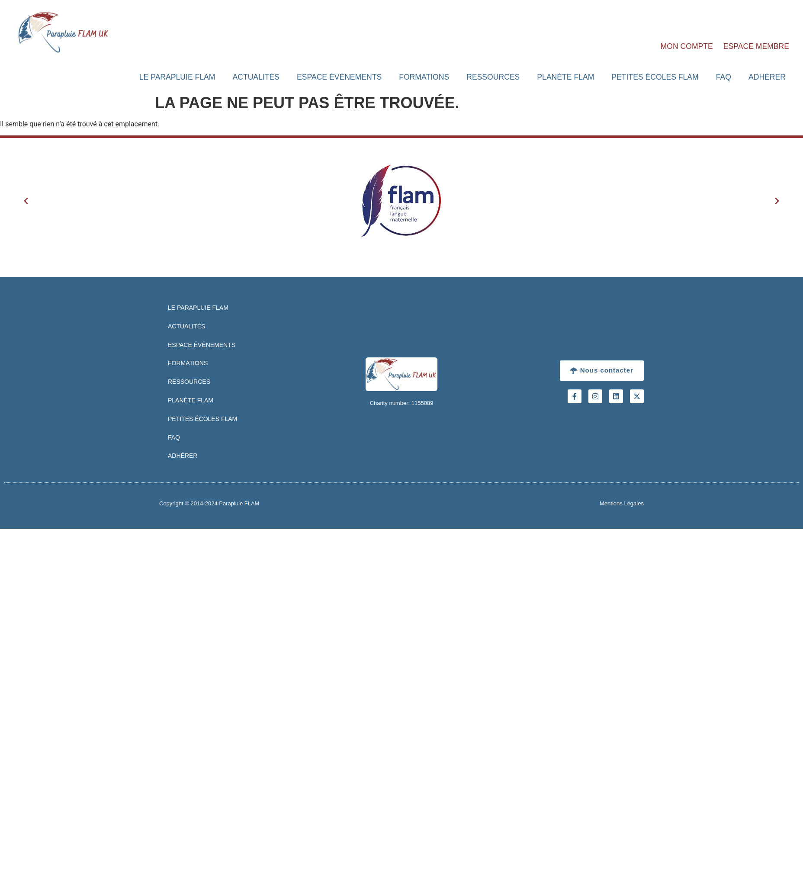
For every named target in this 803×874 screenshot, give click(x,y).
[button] (26, 201)
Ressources (493, 77)
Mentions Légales (622, 503)
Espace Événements (339, 77)
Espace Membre (756, 46)
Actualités (255, 77)
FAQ (723, 77)
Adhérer (767, 77)
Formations (424, 77)
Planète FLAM (565, 77)
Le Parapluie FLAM (177, 77)
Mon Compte (687, 46)
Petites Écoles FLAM (654, 77)
